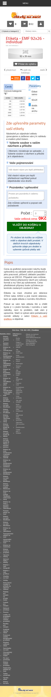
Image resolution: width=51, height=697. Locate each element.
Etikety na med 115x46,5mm (7, 348)
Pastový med (18, 384)
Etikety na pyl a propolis (6, 550)
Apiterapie (19, 363)
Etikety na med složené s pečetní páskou (6, 341)
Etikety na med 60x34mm (6, 523)
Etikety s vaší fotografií (6, 566)
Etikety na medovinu (6, 546)
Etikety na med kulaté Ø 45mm (6, 434)
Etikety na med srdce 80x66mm (6, 479)
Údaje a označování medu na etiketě (20, 344)
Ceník (8, 86)
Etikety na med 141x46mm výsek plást (7, 381)
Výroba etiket (5, 678)
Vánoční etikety (6, 555)
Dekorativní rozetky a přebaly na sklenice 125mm (7, 586)
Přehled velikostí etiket (6, 644)
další (43, 70)
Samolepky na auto (7, 649)
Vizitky (5, 580)
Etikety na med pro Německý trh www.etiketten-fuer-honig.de (31, 342)
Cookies (35, 330)
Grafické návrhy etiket (6, 631)
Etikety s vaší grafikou (6, 572)
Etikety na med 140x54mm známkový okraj (7, 363)
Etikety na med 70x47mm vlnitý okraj (6, 418)
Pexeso (5, 612)
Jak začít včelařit (19, 401)
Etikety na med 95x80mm (6, 518)
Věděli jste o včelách (18, 431)
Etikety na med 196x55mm (7, 529)
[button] (45, 212)
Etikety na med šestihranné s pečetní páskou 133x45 (7, 453)
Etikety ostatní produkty (6, 663)
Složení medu (18, 366)
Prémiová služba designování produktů (7, 637)
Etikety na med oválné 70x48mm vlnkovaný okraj (6, 495)
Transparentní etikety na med (8, 535)
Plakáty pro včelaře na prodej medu (5, 596)
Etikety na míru (6, 682)
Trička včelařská (6, 674)
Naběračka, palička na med (7, 669)
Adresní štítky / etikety (6, 560)
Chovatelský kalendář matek (7, 653)
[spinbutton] (39, 213)
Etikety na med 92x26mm (6, 405)
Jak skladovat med (19, 379)
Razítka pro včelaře (5, 625)
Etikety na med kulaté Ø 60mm (6, 426)
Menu (25, 3)
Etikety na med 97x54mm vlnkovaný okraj (6, 372)
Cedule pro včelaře (5, 604)
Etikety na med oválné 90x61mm (6, 486)
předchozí (10, 70)
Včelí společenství (20, 356)
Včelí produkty (19, 397)
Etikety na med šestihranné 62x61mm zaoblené (7, 463)
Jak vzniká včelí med (19, 351)
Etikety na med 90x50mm (6, 399)
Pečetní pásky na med (6, 512)
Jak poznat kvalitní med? (18, 372)
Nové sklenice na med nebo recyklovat (19, 408)
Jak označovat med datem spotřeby (19, 417)
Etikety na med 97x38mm (6, 411)
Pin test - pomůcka (6, 658)
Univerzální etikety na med (7, 541)
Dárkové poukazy (6, 609)
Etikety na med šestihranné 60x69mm (7, 471)
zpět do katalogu (25, 71)
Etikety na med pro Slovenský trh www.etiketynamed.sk (33, 335)
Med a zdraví (18, 360)
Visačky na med (6, 577)
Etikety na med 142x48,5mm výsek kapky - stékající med (7, 391)
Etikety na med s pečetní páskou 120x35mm (7, 505)
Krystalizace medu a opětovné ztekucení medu (20, 390)
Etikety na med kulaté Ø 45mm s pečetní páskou (6, 443)
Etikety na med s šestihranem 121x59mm (7, 355)
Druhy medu (18, 339)
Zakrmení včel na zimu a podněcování (20, 425)
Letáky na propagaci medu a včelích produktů (6, 618)
